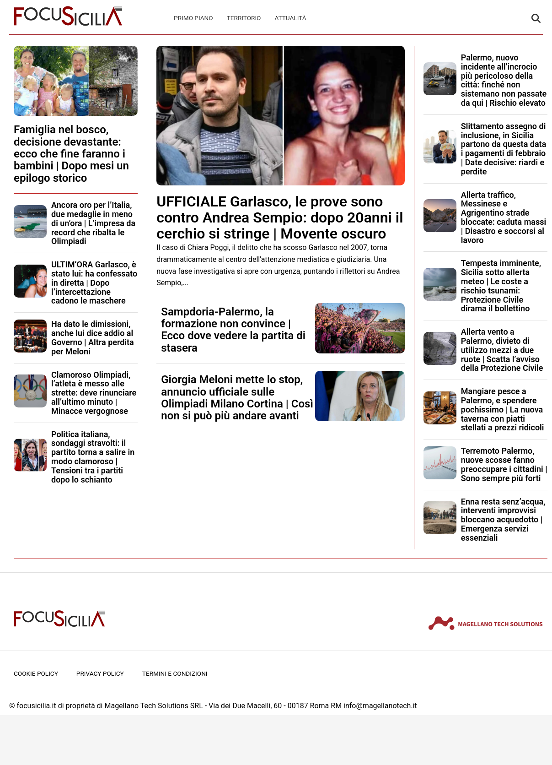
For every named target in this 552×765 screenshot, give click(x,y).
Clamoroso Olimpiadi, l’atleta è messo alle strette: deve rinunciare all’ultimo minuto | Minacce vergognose (93, 393)
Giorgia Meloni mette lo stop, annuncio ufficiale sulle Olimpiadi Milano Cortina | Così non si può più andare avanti (237, 397)
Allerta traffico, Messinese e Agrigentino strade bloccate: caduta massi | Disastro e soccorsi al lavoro (503, 217)
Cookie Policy (36, 673)
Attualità (290, 18)
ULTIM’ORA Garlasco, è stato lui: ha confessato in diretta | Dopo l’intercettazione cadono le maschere (94, 282)
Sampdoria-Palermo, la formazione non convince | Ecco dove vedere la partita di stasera (233, 329)
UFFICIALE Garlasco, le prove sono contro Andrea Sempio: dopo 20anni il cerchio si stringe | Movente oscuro (279, 217)
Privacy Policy (100, 673)
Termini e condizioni (175, 673)
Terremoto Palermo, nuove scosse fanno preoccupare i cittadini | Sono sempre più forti (504, 464)
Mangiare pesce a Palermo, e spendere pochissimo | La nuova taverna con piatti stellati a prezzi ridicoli (502, 409)
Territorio (244, 18)
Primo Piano (193, 18)
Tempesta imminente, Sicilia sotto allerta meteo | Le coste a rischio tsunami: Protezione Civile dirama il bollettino (501, 285)
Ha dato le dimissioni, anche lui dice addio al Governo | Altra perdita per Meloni (92, 337)
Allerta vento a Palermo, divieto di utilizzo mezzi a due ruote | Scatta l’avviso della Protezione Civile (502, 350)
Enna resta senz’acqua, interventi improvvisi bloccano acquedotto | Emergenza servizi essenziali (503, 520)
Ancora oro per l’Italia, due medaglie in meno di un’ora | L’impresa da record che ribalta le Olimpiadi (93, 223)
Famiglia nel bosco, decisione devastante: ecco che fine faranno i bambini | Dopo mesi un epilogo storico (71, 153)
